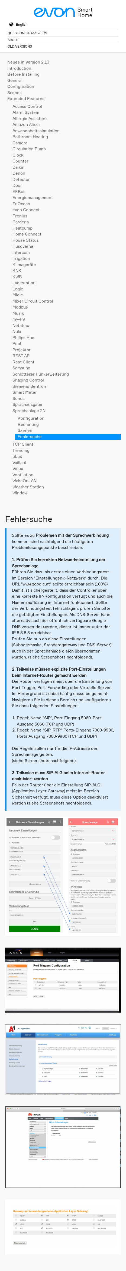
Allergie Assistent (29, 118)
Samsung (21, 367)
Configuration (20, 86)
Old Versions (20, 46)
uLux (17, 456)
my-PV (18, 319)
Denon (18, 173)
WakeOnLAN (24, 480)
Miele (17, 294)
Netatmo (20, 325)
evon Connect (26, 209)
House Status (25, 240)
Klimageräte (24, 264)
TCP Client (22, 444)
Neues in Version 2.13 (28, 62)
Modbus (20, 307)
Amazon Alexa (26, 124)
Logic (17, 289)
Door (17, 185)
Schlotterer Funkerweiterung (40, 374)
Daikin (18, 167)
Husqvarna (22, 246)
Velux (17, 468)
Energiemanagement (32, 197)
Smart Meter (24, 392)
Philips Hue (23, 337)
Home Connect (26, 234)
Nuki (16, 331)
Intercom (21, 252)
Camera (19, 142)
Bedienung (28, 424)
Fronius (19, 216)
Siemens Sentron (29, 386)
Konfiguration (31, 418)
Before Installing (23, 74)
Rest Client (23, 362)
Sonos (18, 398)
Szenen (25, 430)
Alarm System (25, 112)
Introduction (19, 68)
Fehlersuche (30, 436)
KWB (17, 276)
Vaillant (19, 462)
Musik (18, 313)
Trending (21, 450)
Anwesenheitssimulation (36, 130)
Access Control (27, 106)
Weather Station (28, 486)
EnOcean (21, 203)
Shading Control (28, 380)
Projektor (21, 349)
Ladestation (23, 282)
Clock (17, 155)
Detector (21, 179)
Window (19, 492)
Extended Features (25, 98)
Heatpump (22, 228)
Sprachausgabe (27, 404)
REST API (21, 355)
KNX (16, 270)
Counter (20, 161)
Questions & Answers (27, 33)
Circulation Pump (29, 148)
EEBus (18, 191)
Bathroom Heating (30, 136)
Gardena (20, 221)
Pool (16, 343)
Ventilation (22, 474)
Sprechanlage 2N (29, 410)
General (14, 80)
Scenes (14, 92)
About (13, 40)
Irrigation (21, 258)
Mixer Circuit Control (32, 301)
